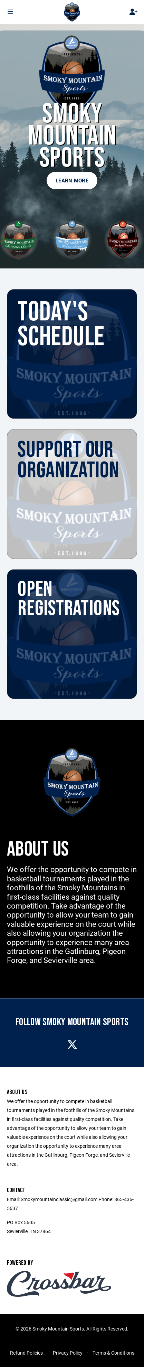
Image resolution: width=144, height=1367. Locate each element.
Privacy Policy (68, 1352)
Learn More (72, 180)
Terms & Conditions (113, 1352)
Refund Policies (26, 1352)
